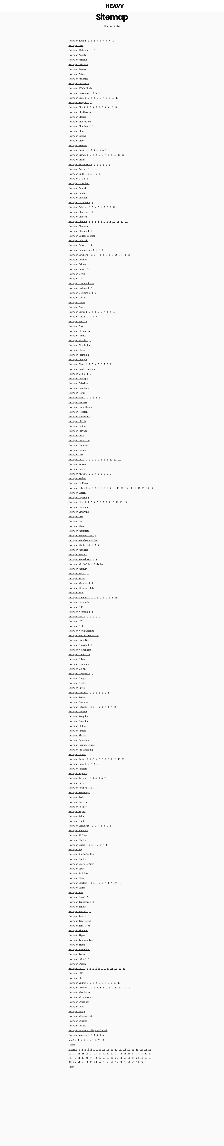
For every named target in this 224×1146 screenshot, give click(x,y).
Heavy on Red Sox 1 (79, 787)
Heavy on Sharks (77, 840)
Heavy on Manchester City (82, 535)
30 (104, 1053)
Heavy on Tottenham (79, 949)
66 (87, 1061)
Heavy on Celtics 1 (78, 207)
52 (112, 1057)
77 (133, 1061)
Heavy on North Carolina (81, 630)
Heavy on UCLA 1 (77, 959)
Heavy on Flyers (77, 350)
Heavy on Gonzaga (78, 378)
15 (135, 488)
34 (120, 1053)
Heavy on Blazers (77, 116)
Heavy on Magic (77, 526)
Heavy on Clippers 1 (79, 231)
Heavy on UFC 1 (77, 968)
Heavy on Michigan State (81, 587)
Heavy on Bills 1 (77, 107)
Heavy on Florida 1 (78, 340)
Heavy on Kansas (77, 464)
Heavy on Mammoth (79, 530)
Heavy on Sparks (77, 859)
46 (87, 1057)
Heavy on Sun (76, 892)
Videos (72, 1066)
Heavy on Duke (76, 307)
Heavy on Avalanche (79, 83)
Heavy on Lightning (79, 497)
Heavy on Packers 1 (78, 692)
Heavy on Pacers (77, 687)
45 (83, 1057)
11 (117, 97)
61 (150, 1057)
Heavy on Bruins (77, 159)
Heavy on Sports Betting (81, 863)
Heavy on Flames (77, 335)
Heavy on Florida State (80, 345)
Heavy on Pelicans (78, 711)
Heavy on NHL (76, 625)
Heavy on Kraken (77, 478)
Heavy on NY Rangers (80, 649)
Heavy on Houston (78, 411)
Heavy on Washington (80, 992)
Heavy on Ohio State (79, 654)
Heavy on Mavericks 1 (80, 559)
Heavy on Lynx (76, 521)
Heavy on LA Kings (78, 483)
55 (125, 1057)
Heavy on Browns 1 (78, 154)
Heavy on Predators (79, 740)
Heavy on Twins (77, 954)
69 (99, 1061)
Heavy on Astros (77, 74)
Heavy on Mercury (78, 568)
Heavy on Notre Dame (80, 640)
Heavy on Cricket (77, 264)
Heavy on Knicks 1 (78, 473)
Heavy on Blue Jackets (80, 121)
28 (95, 1053)
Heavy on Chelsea (78, 216)
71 (108, 1061)
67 (91, 1061)
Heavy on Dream (77, 297)
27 (91, 1053)
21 (149, 1049)
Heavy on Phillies (78, 725)
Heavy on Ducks (77, 302)
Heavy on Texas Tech (79, 925)
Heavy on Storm (77, 887)
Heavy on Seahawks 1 (80, 825)
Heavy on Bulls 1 (77, 173)
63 (74, 1061)
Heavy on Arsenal (78, 69)
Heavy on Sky (75, 849)
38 (137, 1053)
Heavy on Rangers (78, 768)
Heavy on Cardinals (79, 197)
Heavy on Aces (76, 45)
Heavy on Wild (76, 1006)
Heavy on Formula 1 (79, 354)
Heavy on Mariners (78, 549)
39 (141, 1053)
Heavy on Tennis (77, 906)
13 (126, 221)
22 (70, 1053)
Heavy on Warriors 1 (79, 987)
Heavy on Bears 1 (77, 97)
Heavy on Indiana (78, 426)
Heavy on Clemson (78, 226)
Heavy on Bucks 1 (78, 169)
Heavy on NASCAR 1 (79, 597)
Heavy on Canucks (78, 188)
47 (91, 1057)
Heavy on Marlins (78, 554)
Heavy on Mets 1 (77, 573)
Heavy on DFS (76, 278)
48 (95, 1057)
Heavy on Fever (76, 326)
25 (83, 1053)
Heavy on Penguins (78, 716)
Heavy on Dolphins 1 (79, 292)
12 (123, 154)
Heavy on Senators (78, 830)
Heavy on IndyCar (78, 430)
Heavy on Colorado (78, 240)
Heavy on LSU (76, 516)
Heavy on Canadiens (79, 183)
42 (70, 1057)
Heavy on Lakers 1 (78, 488)
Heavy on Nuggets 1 (79, 644)
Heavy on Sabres (77, 816)
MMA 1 (72, 1039)
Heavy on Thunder (78, 930)
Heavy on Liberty (77, 492)
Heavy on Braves (77, 140)
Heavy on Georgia (78, 359)
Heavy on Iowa (76, 435)
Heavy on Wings (77, 1011)
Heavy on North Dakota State (84, 635)
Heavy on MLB (76, 592)
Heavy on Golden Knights (82, 369)
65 (83, 1061)
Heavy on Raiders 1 (78, 759)
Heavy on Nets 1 (77, 616)
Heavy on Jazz (76, 454)
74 (120, 1061)
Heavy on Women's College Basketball (88, 1030)
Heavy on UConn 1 (78, 963)
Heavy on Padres (77, 697)
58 (137, 1057)
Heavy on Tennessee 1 (80, 901)
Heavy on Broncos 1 (79, 150)
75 (125, 1061)
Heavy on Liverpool (79, 507)
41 (150, 1053)
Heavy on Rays (76, 782)
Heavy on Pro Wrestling (81, 749)
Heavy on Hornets (78, 402)
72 (112, 1061)
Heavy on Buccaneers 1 (80, 164)
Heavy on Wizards (78, 1020)
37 (133, 1053)
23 (74, 1053)
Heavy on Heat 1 (77, 397)
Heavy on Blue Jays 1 (79, 126)
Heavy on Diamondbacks (81, 283)
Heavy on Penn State (79, 721)
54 (120, 1057)
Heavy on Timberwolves (81, 940)
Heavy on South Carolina (81, 854)
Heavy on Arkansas (78, 64)
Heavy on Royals (77, 811)
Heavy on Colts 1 (77, 245)
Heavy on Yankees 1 (79, 1035)
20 (145, 1049)
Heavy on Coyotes (78, 259)
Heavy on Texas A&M (80, 920)
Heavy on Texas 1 (77, 916)
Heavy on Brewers (78, 145)
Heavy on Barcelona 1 (80, 93)
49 (99, 1057)
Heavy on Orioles (77, 683)
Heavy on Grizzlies (78, 383)
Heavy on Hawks (77, 392)
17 (143, 488)
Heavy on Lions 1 (77, 502)
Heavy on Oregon (77, 678)
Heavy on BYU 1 (77, 178)
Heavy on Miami (77, 578)
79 (141, 1061)
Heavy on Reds (76, 797)
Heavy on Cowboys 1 (79, 254)
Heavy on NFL (76, 621)
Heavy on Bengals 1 (79, 102)
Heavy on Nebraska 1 (79, 611)
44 (78, 1057)
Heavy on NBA (76, 606)
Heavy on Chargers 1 (79, 212)
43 (74, 1057)
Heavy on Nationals (79, 602)
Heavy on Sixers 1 (78, 844)
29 (99, 1053)
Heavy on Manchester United (83, 540)
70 (104, 1061)
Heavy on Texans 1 (78, 911)
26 (87, 1053)
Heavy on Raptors (78, 773)
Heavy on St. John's (78, 873)
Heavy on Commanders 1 (81, 250)
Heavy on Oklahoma (79, 663)
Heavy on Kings (77, 468)
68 (95, 1061)
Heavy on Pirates (77, 730)
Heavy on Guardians (79, 388)
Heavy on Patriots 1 (79, 706)
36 (129, 1053)
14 (130, 488)
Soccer (72, 1044)
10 (112, 40)
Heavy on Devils (77, 273)
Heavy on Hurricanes (79, 416)
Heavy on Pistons (77, 735)
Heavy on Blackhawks (80, 112)
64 (78, 1061)
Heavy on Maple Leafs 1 (81, 545)
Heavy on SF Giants (79, 835)
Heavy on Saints (77, 821)
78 (137, 1061)
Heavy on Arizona (78, 59)
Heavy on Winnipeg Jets (81, 1016)
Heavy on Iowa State (79, 440)
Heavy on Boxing (77, 135)
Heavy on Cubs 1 (77, 269)
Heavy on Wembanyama (81, 997)
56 (129, 1057)
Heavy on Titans (77, 944)
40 (146, 1053)
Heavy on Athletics (78, 78)
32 (112, 1053)
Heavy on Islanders (78, 445)
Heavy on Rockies (78, 806)
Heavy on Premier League (82, 744)
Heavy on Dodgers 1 (79, 288)
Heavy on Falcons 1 (78, 316)
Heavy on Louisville (79, 511)
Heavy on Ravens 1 (78, 778)
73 (116, 1061)
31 (108, 1053)
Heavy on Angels (77, 54)
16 (139, 488)
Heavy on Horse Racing (80, 407)
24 (78, 1053)
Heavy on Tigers (77, 935)
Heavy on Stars (76, 878)
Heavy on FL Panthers (80, 331)
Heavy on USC (76, 978)
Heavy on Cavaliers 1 (79, 202)
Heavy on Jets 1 (76, 459)
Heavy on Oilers (77, 659)
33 (116, 1053)
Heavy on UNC (76, 973)
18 (147, 488)
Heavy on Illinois (77, 421)
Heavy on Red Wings (79, 792)
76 (129, 1061)
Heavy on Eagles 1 (78, 311)
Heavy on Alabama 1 (79, 50)
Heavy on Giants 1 (78, 364)
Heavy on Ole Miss (78, 668)
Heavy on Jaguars (77, 449)
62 (70, 1061)
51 (108, 1057)
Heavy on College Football (82, 235)
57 (133, 1057)
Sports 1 (73, 1049)
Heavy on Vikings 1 (78, 982)
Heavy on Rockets (78, 802)
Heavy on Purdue (77, 754)
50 (104, 1057)
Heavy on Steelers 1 (79, 882)
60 (146, 1057)
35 (125, 1053)
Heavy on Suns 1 (77, 897)
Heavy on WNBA (77, 1025)
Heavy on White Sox (79, 1001)
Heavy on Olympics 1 (79, 673)
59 (141, 1057)
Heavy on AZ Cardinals (80, 88)
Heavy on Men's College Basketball (86, 564)
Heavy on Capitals (78, 193)
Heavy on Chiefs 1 (78, 221)
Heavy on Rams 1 (77, 763)
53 (116, 1057)
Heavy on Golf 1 (77, 373)
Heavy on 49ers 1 (77, 40)
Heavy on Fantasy (78, 321)
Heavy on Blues (76, 131)
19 (151, 488)
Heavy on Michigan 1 (79, 583)
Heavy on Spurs (77, 868)
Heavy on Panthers (78, 702)
